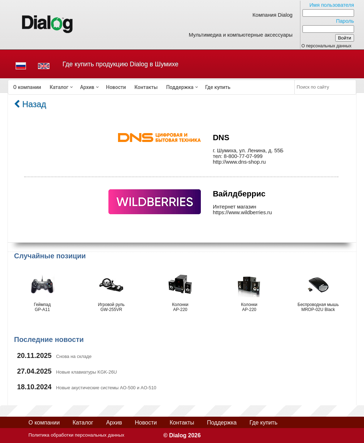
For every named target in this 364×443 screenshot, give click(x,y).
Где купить (217, 87)
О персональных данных (326, 45)
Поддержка (179, 87)
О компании (27, 87)
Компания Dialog (272, 15)
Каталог (59, 87)
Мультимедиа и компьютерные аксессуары (241, 35)
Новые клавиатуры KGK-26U (86, 372)
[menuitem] (27, 87)
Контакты (145, 87)
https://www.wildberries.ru (242, 212)
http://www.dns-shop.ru (239, 162)
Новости (116, 87)
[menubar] (151, 87)
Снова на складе (74, 356)
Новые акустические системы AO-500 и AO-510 (106, 387)
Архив (87, 87)
